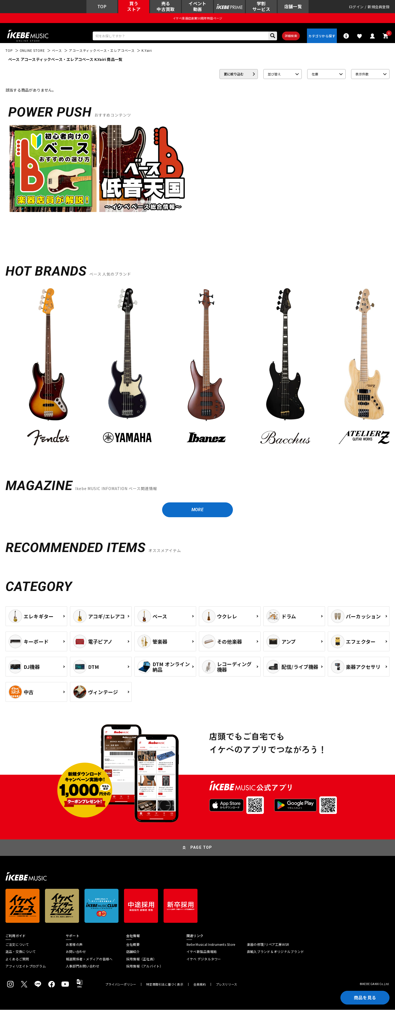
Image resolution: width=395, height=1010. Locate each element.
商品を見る (365, 997)
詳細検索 (291, 36)
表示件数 (362, 74)
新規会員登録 (379, 7)
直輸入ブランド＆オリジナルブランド (275, 952)
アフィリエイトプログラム (25, 966)
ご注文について (17, 945)
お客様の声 (74, 945)
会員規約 (199, 984)
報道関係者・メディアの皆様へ (89, 959)
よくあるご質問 (17, 959)
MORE (197, 510)
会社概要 (133, 945)
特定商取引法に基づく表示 (164, 984)
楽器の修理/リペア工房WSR (268, 945)
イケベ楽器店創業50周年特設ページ (197, 18)
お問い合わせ (76, 952)
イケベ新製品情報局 (202, 952)
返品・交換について (20, 952)
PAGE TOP (201, 847)
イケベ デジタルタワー (204, 959)
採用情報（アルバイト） (144, 966)
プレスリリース (226, 984)
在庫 (315, 74)
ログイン (356, 7)
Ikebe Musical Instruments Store (211, 945)
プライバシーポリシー (120, 984)
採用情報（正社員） (141, 959)
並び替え (274, 74)
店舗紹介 (133, 952)
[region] (197, 370)
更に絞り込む (234, 74)
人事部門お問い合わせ (82, 966)
